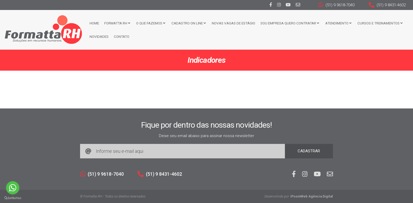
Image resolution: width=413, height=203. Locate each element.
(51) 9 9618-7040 (336, 5)
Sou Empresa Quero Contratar (289, 23)
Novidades (99, 36)
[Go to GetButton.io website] (12, 197)
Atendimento (338, 23)
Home (94, 23)
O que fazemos (150, 23)
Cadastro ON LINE (188, 23)
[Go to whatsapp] (12, 187)
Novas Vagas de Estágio (233, 23)
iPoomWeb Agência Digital (311, 196)
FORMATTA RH (117, 23)
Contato (121, 36)
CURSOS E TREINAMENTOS (379, 23)
